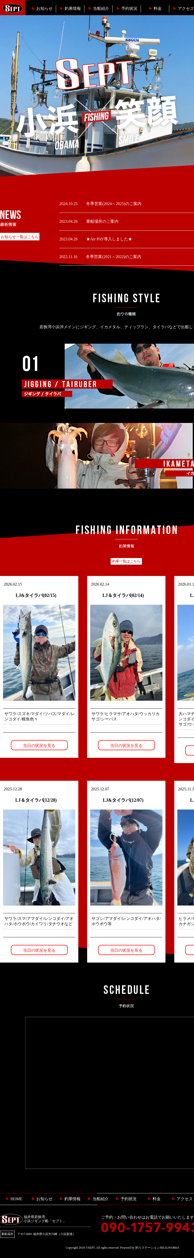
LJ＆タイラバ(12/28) (36, 800)
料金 (155, 8)
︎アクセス (183, 8)
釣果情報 (70, 8)
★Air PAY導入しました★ (108, 239)
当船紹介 (98, 8)
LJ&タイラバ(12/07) (123, 800)
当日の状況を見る (39, 745)
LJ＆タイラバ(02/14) (123, 595)
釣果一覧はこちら (126, 561)
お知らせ (42, 8)
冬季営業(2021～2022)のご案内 (113, 257)
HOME (13, 1199)
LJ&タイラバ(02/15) (36, 595)
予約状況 (126, 8)
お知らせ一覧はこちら (20, 237)
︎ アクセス (182, 1199)
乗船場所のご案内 (101, 221)
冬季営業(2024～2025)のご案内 (113, 204)
